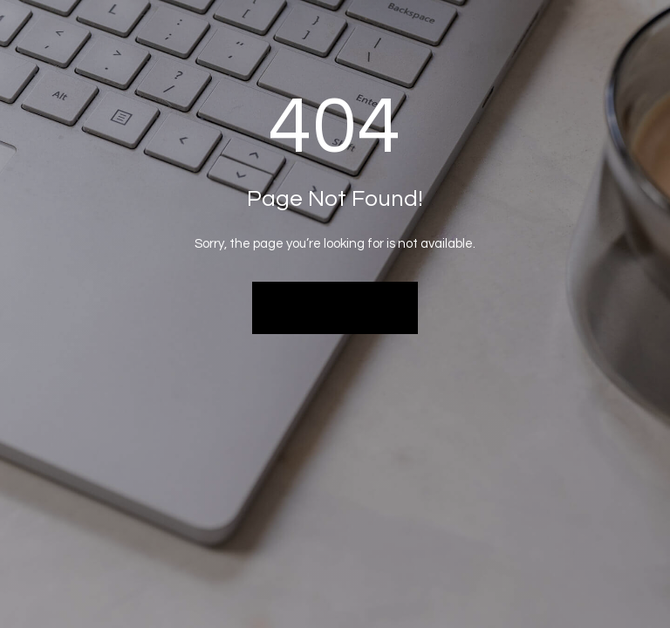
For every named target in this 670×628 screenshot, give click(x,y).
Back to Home (335, 307)
